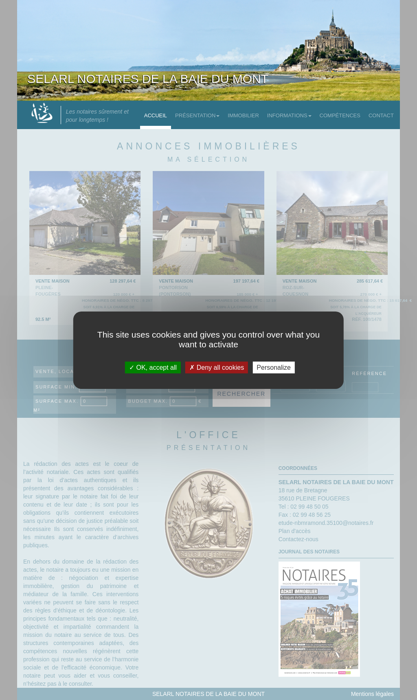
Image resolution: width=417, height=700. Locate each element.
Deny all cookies (216, 367)
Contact (381, 115)
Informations (289, 115)
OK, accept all (153, 367)
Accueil (155, 115)
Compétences (340, 115)
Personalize (274, 367)
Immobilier (243, 115)
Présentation (197, 115)
